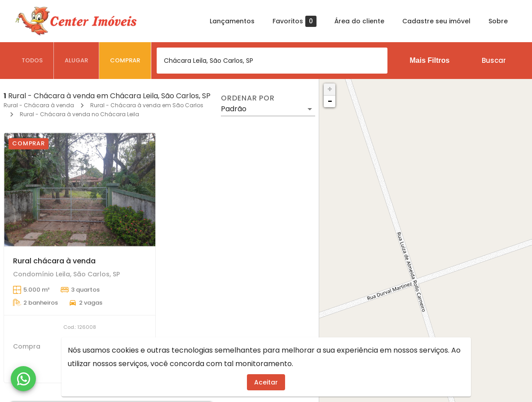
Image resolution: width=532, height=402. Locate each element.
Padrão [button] (233, 109)
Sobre (498, 21)
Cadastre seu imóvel (436, 21)
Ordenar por (248, 98)
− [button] (330, 101)
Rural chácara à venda (54, 261)
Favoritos (295, 21)
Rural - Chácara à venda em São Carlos (146, 105)
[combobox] (272, 61)
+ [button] (329, 89)
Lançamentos (232, 21)
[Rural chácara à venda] (79, 189)
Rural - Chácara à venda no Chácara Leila (79, 114)
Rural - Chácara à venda (39, 105)
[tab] (32, 60)
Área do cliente (359, 21)
